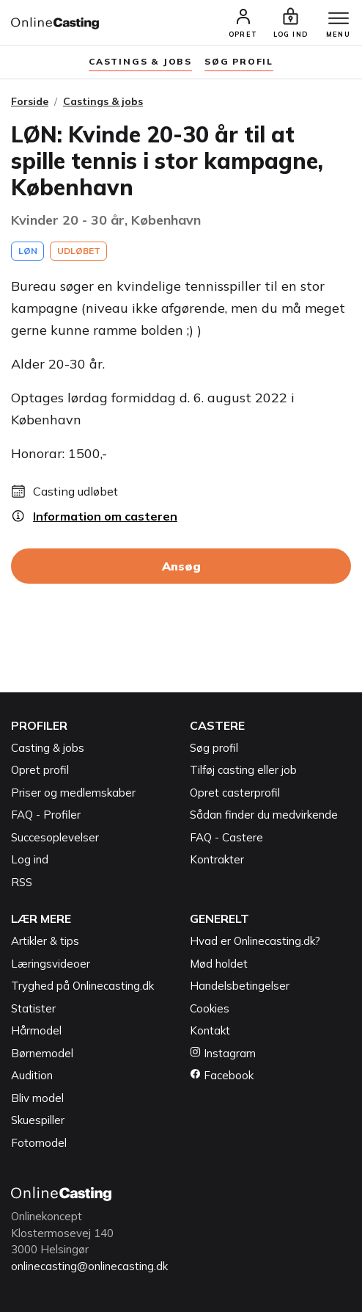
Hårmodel (36, 1030)
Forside (29, 101)
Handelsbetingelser (239, 986)
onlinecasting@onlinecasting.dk (89, 1266)
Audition (32, 1075)
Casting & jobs (47, 748)
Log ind (29, 859)
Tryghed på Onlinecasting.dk (82, 986)
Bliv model (37, 1098)
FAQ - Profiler (46, 815)
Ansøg (181, 566)
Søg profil (214, 748)
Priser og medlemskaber (73, 793)
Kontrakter (217, 859)
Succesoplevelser (55, 837)
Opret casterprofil (235, 793)
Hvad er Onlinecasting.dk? (255, 941)
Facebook (222, 1075)
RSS (21, 882)
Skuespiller (37, 1120)
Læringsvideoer (50, 964)
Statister (33, 1008)
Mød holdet (219, 964)
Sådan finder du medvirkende (264, 815)
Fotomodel (39, 1143)
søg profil (238, 61)
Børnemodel (42, 1053)
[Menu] (338, 19)
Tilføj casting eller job (243, 770)
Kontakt (210, 1030)
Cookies (209, 1008)
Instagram (223, 1053)
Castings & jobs (140, 61)
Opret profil (40, 770)
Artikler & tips (45, 941)
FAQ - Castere (226, 837)
